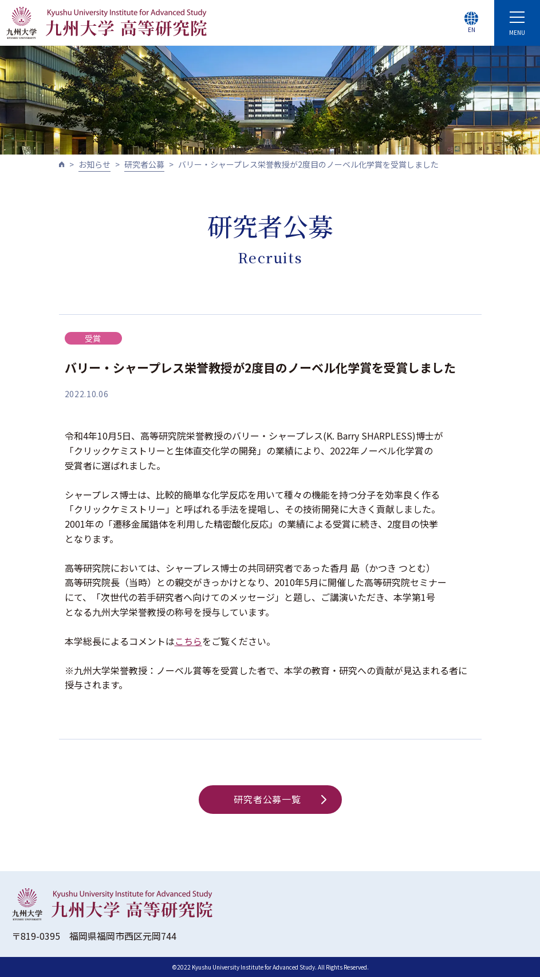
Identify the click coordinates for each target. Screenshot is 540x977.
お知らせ (94, 164)
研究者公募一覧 (280, 799)
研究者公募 (144, 164)
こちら (188, 641)
